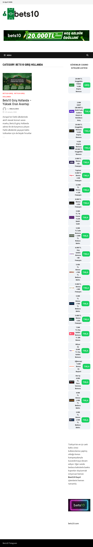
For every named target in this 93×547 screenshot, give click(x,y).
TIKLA (87, 111)
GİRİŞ (86, 85)
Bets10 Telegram (10, 543)
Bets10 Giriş (8, 93)
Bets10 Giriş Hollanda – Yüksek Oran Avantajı (17, 102)
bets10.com (73, 523)
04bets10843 (14, 109)
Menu (8, 55)
